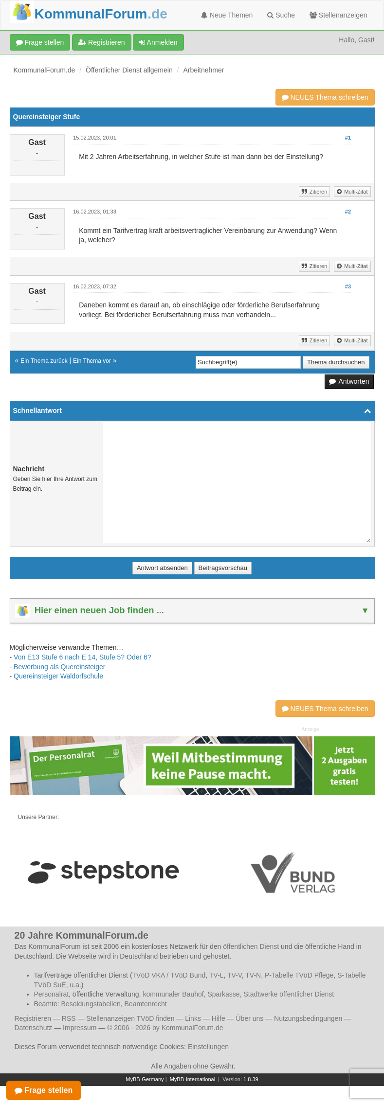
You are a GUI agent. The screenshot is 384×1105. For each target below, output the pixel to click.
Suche (281, 15)
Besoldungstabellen (91, 1004)
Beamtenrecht (146, 1004)
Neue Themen (227, 15)
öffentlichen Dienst (251, 946)
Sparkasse (223, 994)
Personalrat (51, 994)
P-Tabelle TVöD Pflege (299, 975)
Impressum (79, 1028)
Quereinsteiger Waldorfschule (58, 676)
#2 (348, 211)
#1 (348, 138)
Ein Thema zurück (44, 360)
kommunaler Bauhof (173, 994)
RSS (69, 1018)
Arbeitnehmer (203, 70)
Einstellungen (208, 1047)
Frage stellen (40, 42)
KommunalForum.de (44, 70)
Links (193, 1018)
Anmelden (158, 42)
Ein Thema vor (92, 360)
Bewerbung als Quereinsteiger (59, 667)
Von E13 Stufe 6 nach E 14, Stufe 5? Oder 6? (82, 657)
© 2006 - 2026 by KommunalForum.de (165, 1028)
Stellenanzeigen (338, 15)
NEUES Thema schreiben (325, 97)
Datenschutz (34, 1028)
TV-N (253, 975)
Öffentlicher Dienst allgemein (129, 70)
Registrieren (101, 42)
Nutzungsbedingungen (308, 1018)
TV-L (216, 975)
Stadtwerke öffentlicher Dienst (288, 994)
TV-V (234, 975)
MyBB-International (193, 1079)
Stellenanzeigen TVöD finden (130, 1018)
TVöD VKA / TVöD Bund (169, 975)
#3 (348, 286)
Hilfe (218, 1018)
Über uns (249, 1018)
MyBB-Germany (145, 1079)
